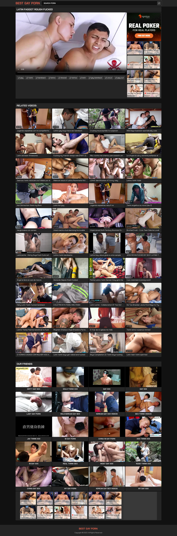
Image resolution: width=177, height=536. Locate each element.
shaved (63, 78)
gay (21, 78)
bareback (42, 78)
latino (53, 78)
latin (84, 78)
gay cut (120, 78)
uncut (109, 78)
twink (31, 78)
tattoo (74, 78)
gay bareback (96, 78)
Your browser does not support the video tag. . (71, 43)
